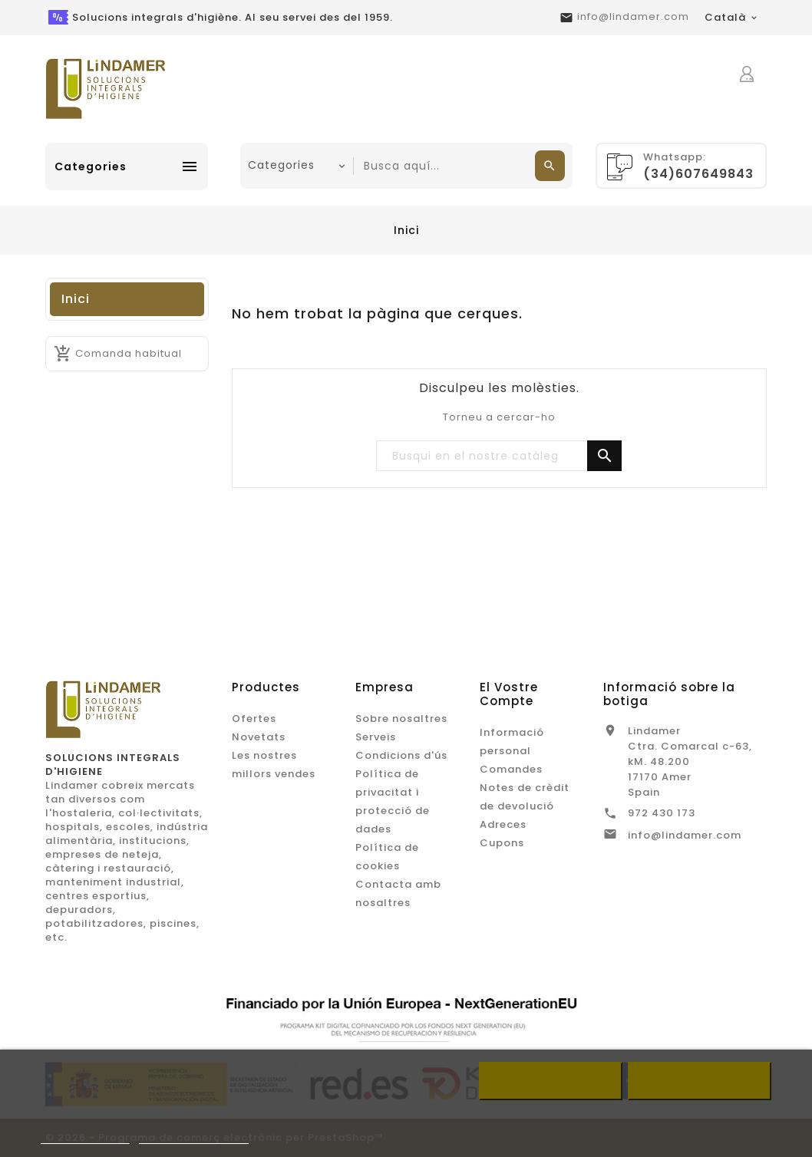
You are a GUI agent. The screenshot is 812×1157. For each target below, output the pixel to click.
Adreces (503, 824)
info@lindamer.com (633, 16)
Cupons (502, 843)
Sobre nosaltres (401, 718)
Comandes (511, 769)
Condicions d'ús (401, 755)
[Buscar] (499, 456)
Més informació (85, 1136)
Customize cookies (194, 1136)
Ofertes (254, 718)
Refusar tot (550, 1081)
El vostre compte (509, 694)
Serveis (375, 737)
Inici (75, 299)
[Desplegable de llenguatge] (732, 17)
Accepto (700, 1081)
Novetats (259, 737)
